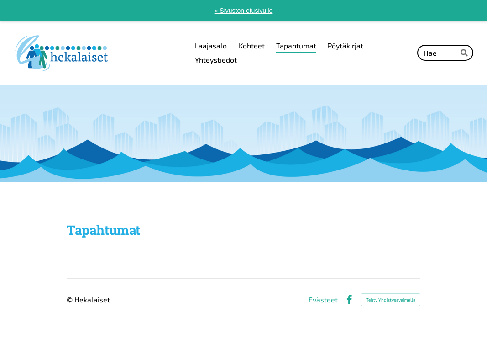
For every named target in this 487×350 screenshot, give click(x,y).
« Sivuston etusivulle (244, 10)
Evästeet (323, 299)
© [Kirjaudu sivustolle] (70, 299)
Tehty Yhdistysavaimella (390, 299)
